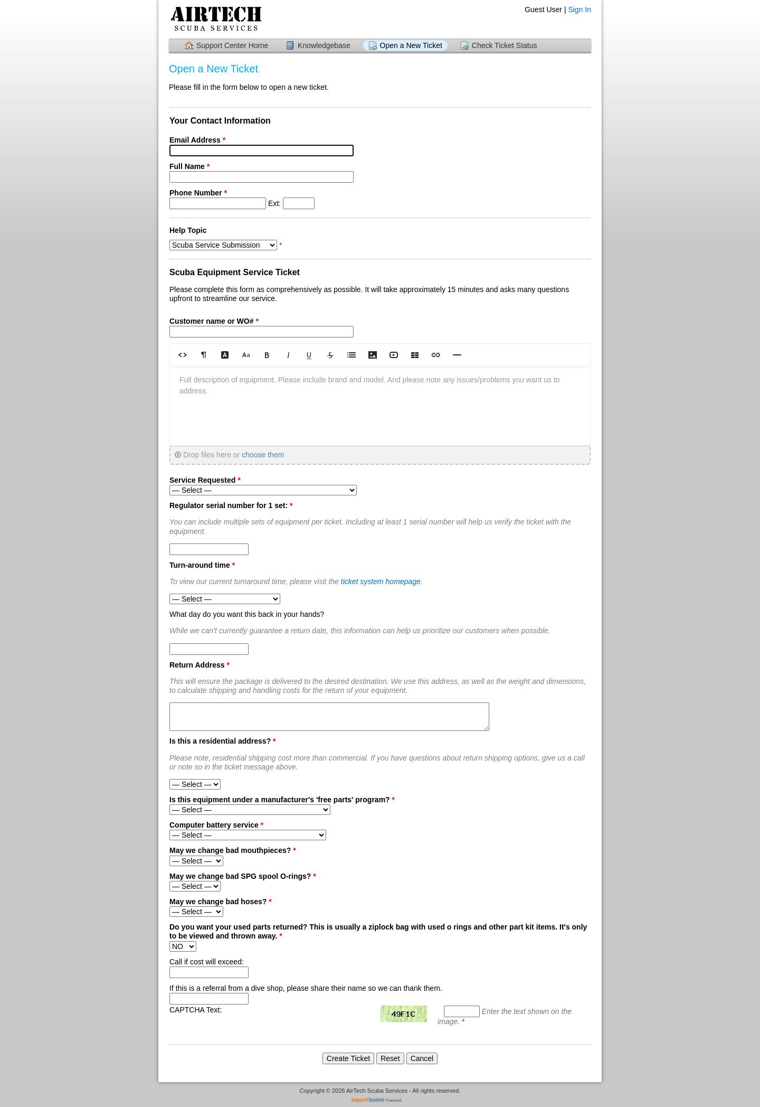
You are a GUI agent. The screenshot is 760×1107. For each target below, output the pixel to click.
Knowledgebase (324, 45)
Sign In (579, 9)
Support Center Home (232, 45)
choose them (263, 455)
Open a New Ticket (411, 45)
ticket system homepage (381, 581)
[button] (182, 354)
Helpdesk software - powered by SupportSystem (380, 1101)
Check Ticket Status (504, 45)
